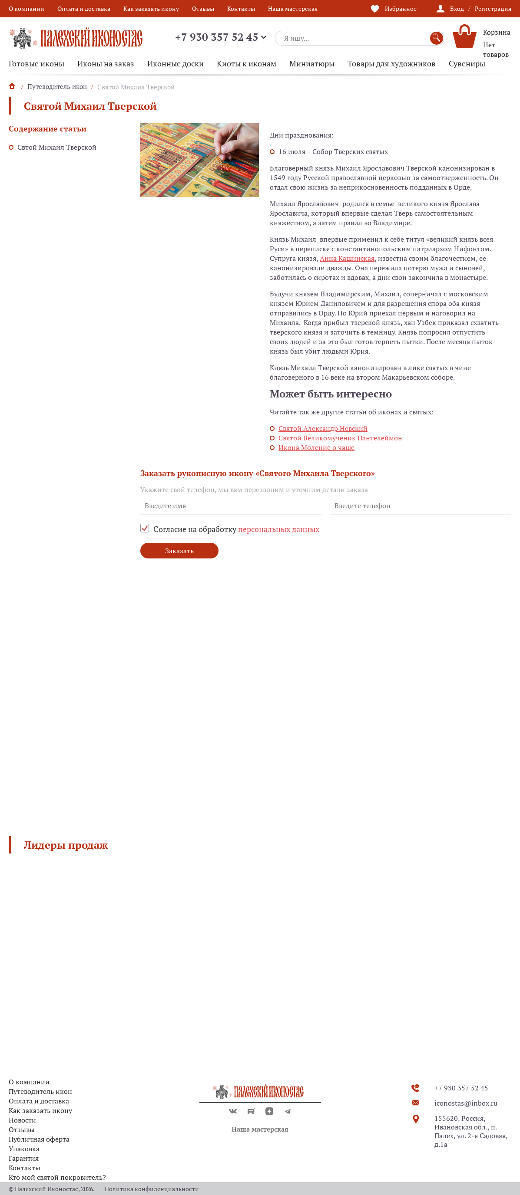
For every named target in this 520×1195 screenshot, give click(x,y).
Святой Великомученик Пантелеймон (340, 438)
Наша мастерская (293, 8)
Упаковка (24, 1148)
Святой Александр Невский (323, 428)
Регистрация (493, 8)
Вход (457, 8)
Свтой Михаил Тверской (56, 147)
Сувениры (467, 63)
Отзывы (203, 8)
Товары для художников (392, 63)
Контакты (241, 8)
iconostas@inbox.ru (465, 1103)
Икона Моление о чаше (316, 447)
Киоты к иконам (246, 63)
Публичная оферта (39, 1139)
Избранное (401, 8)
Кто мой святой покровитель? (57, 1177)
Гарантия (24, 1158)
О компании (26, 8)
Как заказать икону (151, 8)
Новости (22, 1120)
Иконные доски (175, 63)
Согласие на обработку (236, 529)
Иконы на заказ (105, 63)
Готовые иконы (36, 63)
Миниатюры (312, 63)
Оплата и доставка (83, 8)
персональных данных (278, 529)
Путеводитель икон (40, 1091)
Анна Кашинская (347, 258)
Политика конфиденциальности (152, 1189)
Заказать (179, 550)
